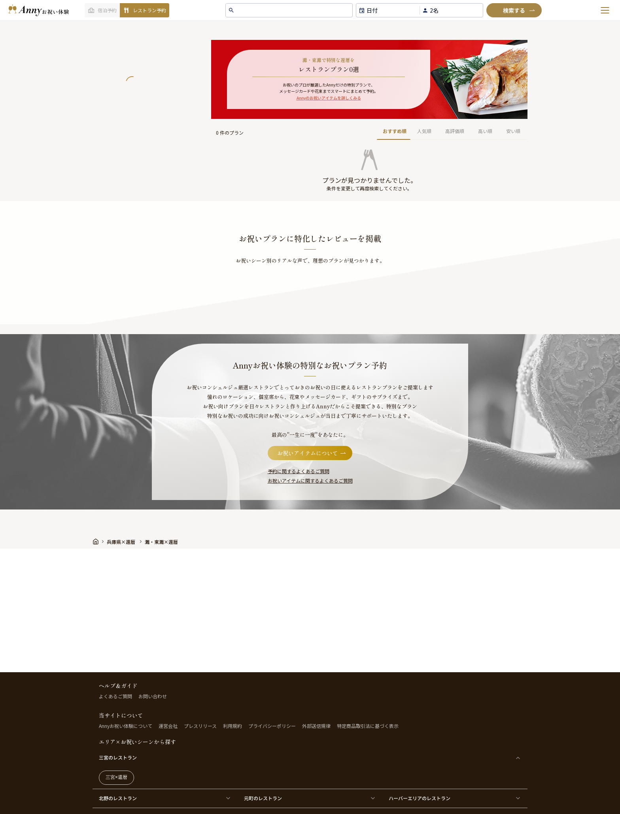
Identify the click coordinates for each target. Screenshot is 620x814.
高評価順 (454, 131)
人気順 (424, 131)
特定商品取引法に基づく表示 (368, 725)
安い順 (513, 131)
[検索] (514, 10)
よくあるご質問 (115, 696)
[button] (369, 156)
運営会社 (168, 725)
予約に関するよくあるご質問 (298, 471)
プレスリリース (200, 725)
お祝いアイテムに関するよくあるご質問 (310, 480)
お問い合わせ (152, 696)
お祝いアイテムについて (312, 453)
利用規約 (232, 725)
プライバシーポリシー (272, 725)
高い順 (485, 131)
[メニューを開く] (605, 10)
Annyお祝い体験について (125, 725)
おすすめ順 (394, 131)
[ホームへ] (38, 10)
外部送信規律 (316, 725)
